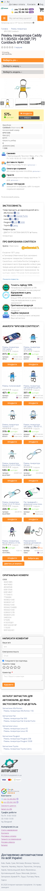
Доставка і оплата (17, 4)
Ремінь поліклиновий (11, 386)
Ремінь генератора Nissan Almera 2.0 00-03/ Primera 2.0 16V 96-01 (11, 542)
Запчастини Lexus (10, 726)
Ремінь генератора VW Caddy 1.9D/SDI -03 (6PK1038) (33, 425)
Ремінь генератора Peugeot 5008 (18, 741)
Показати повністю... (11, 279)
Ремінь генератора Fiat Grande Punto (19, 721)
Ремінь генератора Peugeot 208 (17, 738)
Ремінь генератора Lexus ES (16, 728)
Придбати (26, 113)
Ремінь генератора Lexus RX (16, 731)
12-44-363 (20, 9)
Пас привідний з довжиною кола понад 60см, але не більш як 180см (33, 503)
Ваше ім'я (6, 642)
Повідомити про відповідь (14, 661)
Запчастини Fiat (9, 716)
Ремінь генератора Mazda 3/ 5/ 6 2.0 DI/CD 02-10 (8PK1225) (12, 464)
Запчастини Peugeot (11, 736)
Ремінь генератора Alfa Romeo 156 (19, 711)
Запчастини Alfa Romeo (12, 708)
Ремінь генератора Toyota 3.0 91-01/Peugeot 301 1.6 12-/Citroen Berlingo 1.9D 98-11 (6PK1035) (11, 425)
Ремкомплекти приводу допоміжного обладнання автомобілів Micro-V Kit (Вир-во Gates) (33, 542)
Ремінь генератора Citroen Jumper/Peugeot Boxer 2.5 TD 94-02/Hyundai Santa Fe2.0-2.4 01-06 (33, 464)
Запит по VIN (6, 809)
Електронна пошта (10, 651)
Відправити (8, 685)
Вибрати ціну (33, 558)
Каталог (4, 845)
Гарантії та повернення (11, 839)
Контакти (31, 4)
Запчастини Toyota (10, 746)
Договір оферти (8, 842)
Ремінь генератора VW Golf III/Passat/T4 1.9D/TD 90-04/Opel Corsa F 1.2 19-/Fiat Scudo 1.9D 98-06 (32, 387)
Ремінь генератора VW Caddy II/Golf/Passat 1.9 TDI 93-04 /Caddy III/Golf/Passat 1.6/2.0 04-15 (32, 348)
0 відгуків (18, 47)
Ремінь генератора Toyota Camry (18, 749)
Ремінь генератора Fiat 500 (15, 718)
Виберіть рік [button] (10, 60)
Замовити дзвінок (8, 805)
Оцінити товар (8, 664)
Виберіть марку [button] (12, 66)
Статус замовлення (9, 830)
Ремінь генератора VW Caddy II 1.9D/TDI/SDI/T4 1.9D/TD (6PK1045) (10, 348)
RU (8, 2)
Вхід (40, 4)
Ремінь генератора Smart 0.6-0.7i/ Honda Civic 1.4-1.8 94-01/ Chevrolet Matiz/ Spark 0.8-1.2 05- (11, 503)
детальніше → (32, 165)
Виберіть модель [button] (12, 72)
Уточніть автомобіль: (7, 53)
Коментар (7, 672)
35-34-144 (20, 12)
